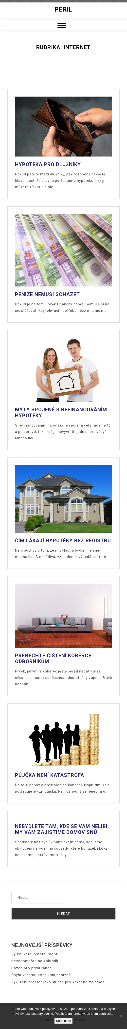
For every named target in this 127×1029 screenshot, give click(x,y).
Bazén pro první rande (31, 968)
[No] (120, 1016)
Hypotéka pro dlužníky (48, 164)
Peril (63, 9)
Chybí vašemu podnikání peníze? (40, 975)
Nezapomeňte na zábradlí (34, 961)
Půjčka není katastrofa (49, 775)
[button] (61, 26)
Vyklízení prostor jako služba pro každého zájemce (56, 982)
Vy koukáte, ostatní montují (35, 954)
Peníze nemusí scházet (47, 294)
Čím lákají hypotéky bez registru (63, 540)
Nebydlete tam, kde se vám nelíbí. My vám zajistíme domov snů (62, 829)
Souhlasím (63, 1021)
